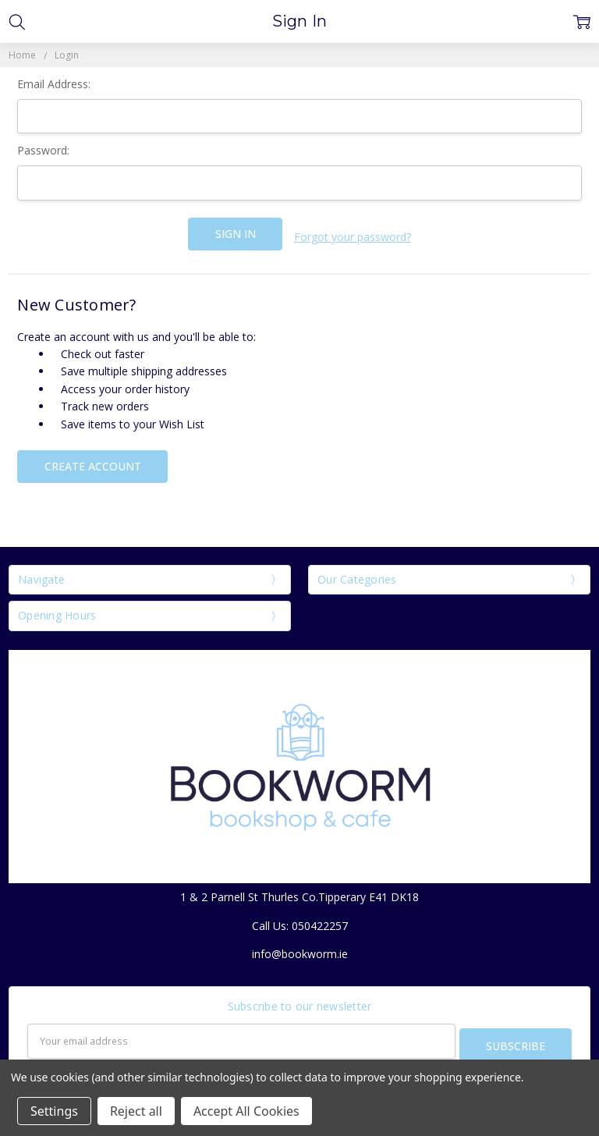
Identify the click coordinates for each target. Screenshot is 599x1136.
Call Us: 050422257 (300, 919)
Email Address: (53, 83)
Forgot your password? (352, 233)
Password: (43, 150)
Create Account (92, 460)
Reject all (136, 1111)
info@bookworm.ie (300, 947)
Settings (54, 1111)
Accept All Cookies (246, 1111)
